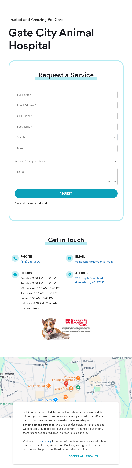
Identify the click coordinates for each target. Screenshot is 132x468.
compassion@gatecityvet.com (94, 261)
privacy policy (42, 441)
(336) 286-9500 (30, 261)
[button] (66, 161)
